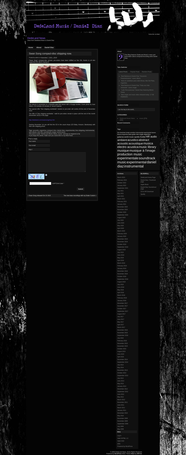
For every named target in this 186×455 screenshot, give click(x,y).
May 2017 (120, 322)
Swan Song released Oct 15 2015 (40, 199)
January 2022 (121, 185)
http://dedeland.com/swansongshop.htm (42, 120)
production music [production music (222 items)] (129, 154)
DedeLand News (36, 38)
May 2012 (120, 397)
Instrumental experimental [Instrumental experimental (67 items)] (143, 132)
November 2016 (122, 333)
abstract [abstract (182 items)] (144, 140)
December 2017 (122, 303)
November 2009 (122, 421)
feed (158, 34)
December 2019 (122, 239)
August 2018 (121, 282)
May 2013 (120, 383)
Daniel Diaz (49, 47)
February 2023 (122, 180)
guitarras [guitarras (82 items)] (120, 137)
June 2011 (120, 405)
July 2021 (120, 191)
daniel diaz (61, 130)
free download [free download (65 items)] (121, 132)
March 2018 (121, 295)
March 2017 (121, 327)
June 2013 (120, 381)
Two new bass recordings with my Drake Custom (79, 199)
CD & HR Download (147, 191)
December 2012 (122, 389)
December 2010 (122, 413)
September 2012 (122, 391)
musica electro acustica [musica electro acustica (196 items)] (135, 145)
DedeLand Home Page (148, 177)
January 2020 (121, 236)
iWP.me (139, 454)
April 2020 (120, 228)
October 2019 (121, 244)
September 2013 (122, 375)
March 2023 (121, 177)
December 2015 (122, 343)
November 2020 (122, 209)
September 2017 (122, 311)
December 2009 (122, 418)
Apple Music (145, 184)
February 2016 (122, 341)
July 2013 (120, 378)
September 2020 (122, 215)
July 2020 (120, 220)
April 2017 (120, 325)
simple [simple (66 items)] (128, 132)
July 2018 (120, 284)
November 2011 (122, 402)
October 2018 (121, 276)
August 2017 (121, 314)
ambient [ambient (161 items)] (122, 140)
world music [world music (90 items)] (129, 137)
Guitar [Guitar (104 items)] (143, 137)
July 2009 (120, 426)
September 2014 (122, 362)
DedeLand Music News (49, 134)
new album (32, 132)
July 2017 (120, 316)
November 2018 (122, 274)
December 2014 (122, 359)
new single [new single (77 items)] (139, 134)
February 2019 (122, 266)
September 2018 (122, 279)
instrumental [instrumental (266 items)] (134, 166)
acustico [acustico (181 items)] (133, 140)
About (38, 47)
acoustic (36, 130)
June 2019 (120, 255)
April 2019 (120, 260)
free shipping (80, 130)
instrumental (89, 130)
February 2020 (122, 233)
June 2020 (120, 223)
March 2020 (121, 231)
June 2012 (120, 394)
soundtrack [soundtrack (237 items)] (147, 158)
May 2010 (120, 416)
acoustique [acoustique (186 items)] (136, 143)
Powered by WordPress (125, 446)
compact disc (51, 130)
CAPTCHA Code (57, 187)
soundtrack (47, 132)
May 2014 (120, 367)
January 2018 (121, 300)
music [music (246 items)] (121, 162)
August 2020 (121, 217)
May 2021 (120, 193)
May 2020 (120, 225)
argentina (43, 130)
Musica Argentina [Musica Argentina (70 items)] (122, 134)
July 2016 (120, 338)
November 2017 (122, 306)
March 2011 (121, 408)
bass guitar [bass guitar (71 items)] (132, 134)
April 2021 (120, 196)
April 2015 (120, 357)
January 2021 (121, 204)
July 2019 (120, 252)
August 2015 (121, 351)
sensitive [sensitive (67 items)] (132, 132)
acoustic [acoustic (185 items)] (122, 143)
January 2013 (121, 386)
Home (30, 47)
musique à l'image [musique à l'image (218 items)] (142, 150)
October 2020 (121, 212)
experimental (70, 130)
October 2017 (121, 308)
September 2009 (122, 424)
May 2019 (120, 258)
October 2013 (121, 373)
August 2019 (121, 250)
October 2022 (121, 183)
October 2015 (121, 349)
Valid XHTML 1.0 (122, 438)
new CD (40, 132)
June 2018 (120, 287)
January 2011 (121, 410)
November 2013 (122, 370)
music (60, 134)
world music (61, 132)
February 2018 (122, 298)
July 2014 (120, 365)
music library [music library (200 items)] (147, 147)
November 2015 (122, 346)
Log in (119, 436)
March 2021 (121, 199)
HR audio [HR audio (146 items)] (151, 136)
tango (54, 132)
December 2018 (122, 271)
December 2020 (122, 207)
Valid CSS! (120, 441)
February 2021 (122, 201)
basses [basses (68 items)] (153, 132)
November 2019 (122, 242)
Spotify (143, 194)
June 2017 (120, 319)
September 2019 (122, 247)
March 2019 (121, 263)
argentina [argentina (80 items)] (147, 134)
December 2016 (122, 330)
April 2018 (120, 292)
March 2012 (121, 399)
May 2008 (120, 429)
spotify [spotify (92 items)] (137, 137)
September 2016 (122, 335)
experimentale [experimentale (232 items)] (127, 158)
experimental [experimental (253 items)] (136, 162)
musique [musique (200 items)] (123, 150)
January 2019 (121, 268)
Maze (133, 454)
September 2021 (122, 188)
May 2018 (120, 290)
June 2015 (120, 354)
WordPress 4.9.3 (119, 454)
